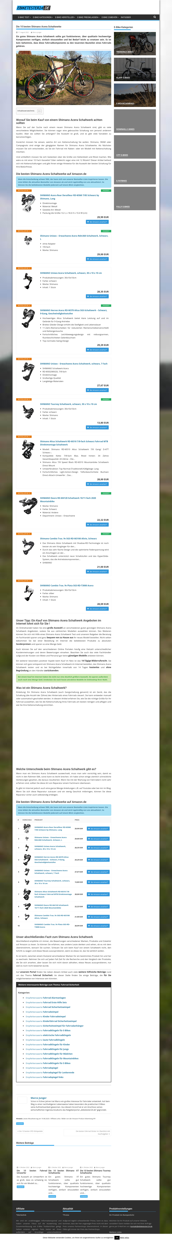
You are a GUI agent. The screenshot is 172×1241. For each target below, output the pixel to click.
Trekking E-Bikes (124, 51)
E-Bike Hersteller (64, 17)
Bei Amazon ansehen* (98, 222)
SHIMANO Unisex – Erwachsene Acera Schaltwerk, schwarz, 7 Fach (72, 368)
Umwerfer (20, 1107)
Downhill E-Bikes (125, 129)
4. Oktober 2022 (86, 1151)
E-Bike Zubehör (109, 17)
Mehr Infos (124, 1238)
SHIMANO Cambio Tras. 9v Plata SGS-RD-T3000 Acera (68, 595)
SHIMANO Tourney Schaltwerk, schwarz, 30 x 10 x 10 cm (70, 411)
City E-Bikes (122, 155)
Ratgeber (126, 17)
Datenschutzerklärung (118, 1218)
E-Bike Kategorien (42, 17)
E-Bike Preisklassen (87, 17)
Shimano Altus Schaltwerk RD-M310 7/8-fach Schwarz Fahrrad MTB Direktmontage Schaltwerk (73, 451)
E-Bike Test (23, 17)
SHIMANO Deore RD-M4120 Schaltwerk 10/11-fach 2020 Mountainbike (69, 508)
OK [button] (117, 1238)
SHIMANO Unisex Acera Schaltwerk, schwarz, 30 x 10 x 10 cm (72, 274)
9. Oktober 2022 (23, 1151)
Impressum (114, 1221)
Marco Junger (36, 32)
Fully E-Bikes (123, 206)
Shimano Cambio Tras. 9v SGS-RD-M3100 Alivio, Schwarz (69, 547)
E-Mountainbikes (125, 103)
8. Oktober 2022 (54, 1151)
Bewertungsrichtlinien (118, 1227)
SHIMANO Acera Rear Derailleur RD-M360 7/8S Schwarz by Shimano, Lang (71, 197)
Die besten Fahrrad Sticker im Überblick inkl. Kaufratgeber (93, 1116)
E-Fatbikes (121, 180)
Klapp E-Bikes (123, 77)
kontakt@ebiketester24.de (141, 1210)
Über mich (113, 1224)
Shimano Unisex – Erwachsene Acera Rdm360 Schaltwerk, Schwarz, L (70, 238)
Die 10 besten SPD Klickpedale (31, 1115)
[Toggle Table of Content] (38, 111)
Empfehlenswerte (46, 981)
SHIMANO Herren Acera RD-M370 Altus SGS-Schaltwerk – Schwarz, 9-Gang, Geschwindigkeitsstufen (70, 314)
